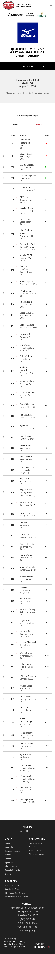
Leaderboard (27, 66)
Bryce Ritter (25, 478)
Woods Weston (26, 576)
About (9, 839)
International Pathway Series (16, 897)
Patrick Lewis (26, 502)
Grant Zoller (25, 707)
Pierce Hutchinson (28, 381)
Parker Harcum (26, 598)
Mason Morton (26, 653)
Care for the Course (12, 889)
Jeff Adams (25, 345)
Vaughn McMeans (28, 255)
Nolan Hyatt (25, 219)
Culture (8, 859)
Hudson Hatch (26, 302)
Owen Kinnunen (27, 404)
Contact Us (20, 947)
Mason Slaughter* (28, 175)
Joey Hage (24, 587)
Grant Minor (25, 787)
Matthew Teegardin (24, 369)
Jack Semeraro (26, 733)
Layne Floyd (25, 620)
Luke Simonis (26, 664)
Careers (8, 855)
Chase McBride (27, 313)
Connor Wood (26, 534)
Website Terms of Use (14, 944)
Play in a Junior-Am (36, 854)
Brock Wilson (26, 631)
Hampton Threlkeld (24, 268)
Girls (39, 125)
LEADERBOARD (27, 115)
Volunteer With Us (36, 850)
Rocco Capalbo (26, 281)
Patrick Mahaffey (27, 609)
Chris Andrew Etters (26, 231)
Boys (16, 125)
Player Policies (11, 866)
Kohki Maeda (26, 456)
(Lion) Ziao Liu (27, 467)
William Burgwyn (28, 676)
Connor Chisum (27, 325)
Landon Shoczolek (28, 642)
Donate (8, 874)
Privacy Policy (19, 941)
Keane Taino (25, 446)
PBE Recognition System (15, 893)
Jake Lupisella (26, 776)
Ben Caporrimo (26, 799)
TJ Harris (24, 197)
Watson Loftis (26, 686)
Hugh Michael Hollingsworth (26, 491)
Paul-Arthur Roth (27, 244)
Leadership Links (12, 885)
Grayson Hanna (27, 513)
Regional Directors (12, 851)
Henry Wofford (26, 555)
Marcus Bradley (27, 165)
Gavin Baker (25, 765)
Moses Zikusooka (27, 567)
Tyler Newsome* (27, 392)
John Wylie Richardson (25, 141)
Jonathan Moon (26, 208)
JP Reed (23, 522)
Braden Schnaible (27, 544)
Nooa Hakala (25, 436)
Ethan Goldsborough (26, 720)
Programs (11, 881)
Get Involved (37, 839)
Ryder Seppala (26, 425)
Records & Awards (12, 870)
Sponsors (9, 862)
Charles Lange (26, 154)
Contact (8, 843)
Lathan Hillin (26, 334)
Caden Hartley (26, 187)
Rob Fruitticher (26, 415)
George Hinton (26, 743)
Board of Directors (12, 847)
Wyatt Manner (26, 291)
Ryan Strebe (25, 754)
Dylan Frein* (25, 696)
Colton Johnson (27, 356)
